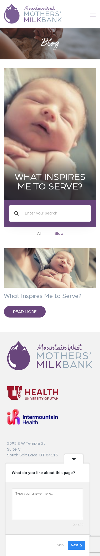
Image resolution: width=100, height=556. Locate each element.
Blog (59, 233)
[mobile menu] (92, 15)
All (39, 233)
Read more (24, 312)
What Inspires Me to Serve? (50, 181)
